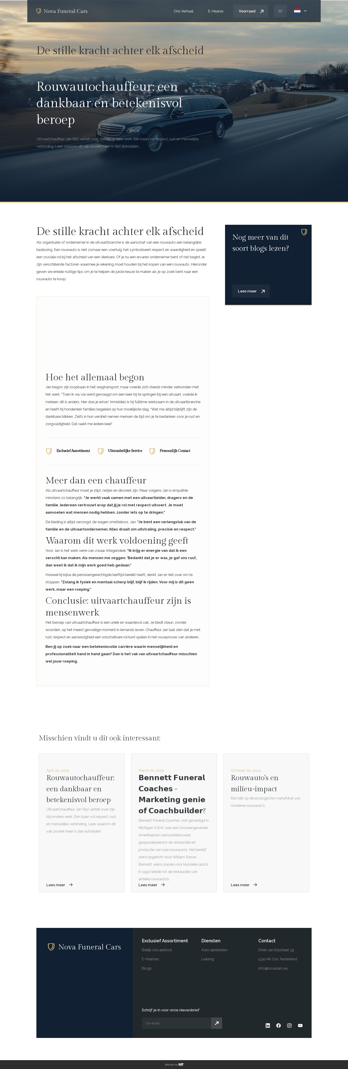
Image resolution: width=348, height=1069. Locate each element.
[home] (62, 11)
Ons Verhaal (183, 11)
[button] (302, 11)
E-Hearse (215, 11)
